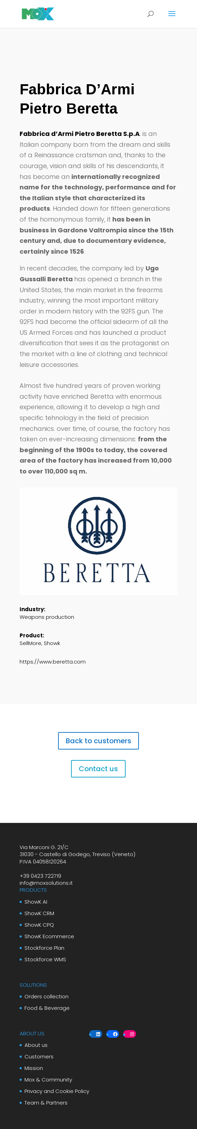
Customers (39, 1056)
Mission (33, 1068)
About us (36, 1045)
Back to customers (98, 741)
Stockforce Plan (44, 947)
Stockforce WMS (45, 959)
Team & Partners (46, 1102)
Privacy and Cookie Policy (56, 1091)
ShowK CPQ (39, 924)
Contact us (98, 769)
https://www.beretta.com (53, 661)
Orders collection (46, 996)
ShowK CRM (39, 913)
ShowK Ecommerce (49, 936)
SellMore (30, 643)
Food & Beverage (47, 1008)
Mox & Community (48, 1079)
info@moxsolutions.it (46, 882)
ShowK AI (35, 901)
